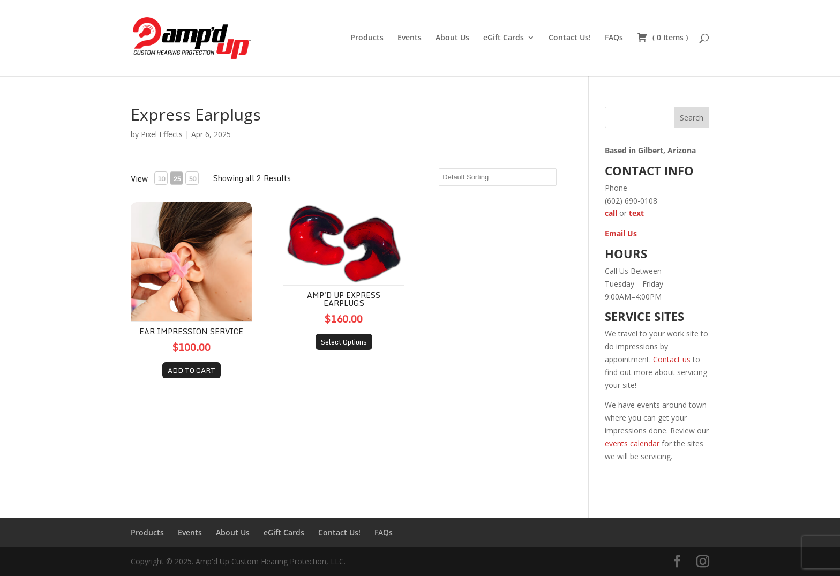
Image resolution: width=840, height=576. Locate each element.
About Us (452, 38)
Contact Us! (570, 38)
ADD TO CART (191, 370)
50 (192, 179)
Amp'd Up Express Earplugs (343, 299)
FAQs (614, 38)
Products (367, 38)
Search (691, 118)
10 (161, 179)
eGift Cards (503, 38)
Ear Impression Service (191, 331)
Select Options (344, 342)
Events (410, 38)
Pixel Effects (162, 134)
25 (177, 179)
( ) (662, 38)
